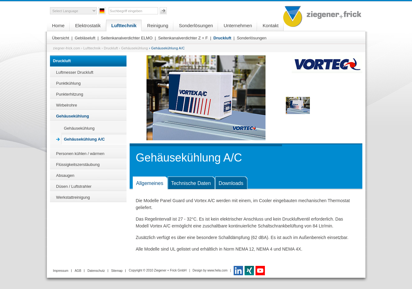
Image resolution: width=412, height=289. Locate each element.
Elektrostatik (88, 25)
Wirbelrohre (66, 105)
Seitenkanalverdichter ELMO (126, 38)
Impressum (60, 270)
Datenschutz (96, 270)
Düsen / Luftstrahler (74, 186)
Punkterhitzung (69, 94)
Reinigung (157, 25)
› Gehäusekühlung (133, 48)
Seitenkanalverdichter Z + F (183, 38)
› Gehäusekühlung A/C (167, 48)
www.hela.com (217, 270)
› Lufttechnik (91, 48)
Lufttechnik (124, 25)
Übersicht (60, 38)
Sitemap (117, 270)
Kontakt (271, 25)
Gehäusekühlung (72, 116)
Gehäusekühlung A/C (84, 139)
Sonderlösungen (196, 25)
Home (58, 25)
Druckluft (222, 38)
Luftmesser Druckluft (74, 72)
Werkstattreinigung (73, 197)
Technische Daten (191, 183)
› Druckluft (110, 48)
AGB (78, 270)
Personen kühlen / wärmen (80, 153)
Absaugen (65, 175)
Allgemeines (149, 183)
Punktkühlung (68, 83)
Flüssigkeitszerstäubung (78, 164)
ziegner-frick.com (66, 48)
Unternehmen (238, 25)
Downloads (231, 183)
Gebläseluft (85, 38)
